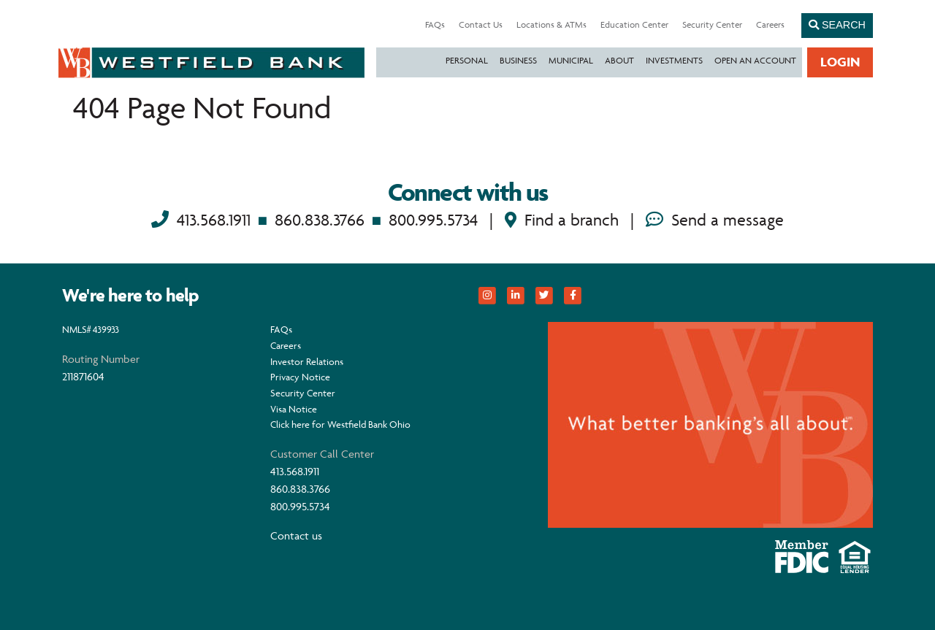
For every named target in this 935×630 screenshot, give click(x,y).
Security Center (712, 24)
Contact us (296, 535)
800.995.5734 (433, 220)
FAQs (435, 24)
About (619, 60)
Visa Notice (293, 409)
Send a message (715, 220)
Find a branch (562, 220)
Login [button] (840, 61)
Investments (674, 60)
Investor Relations (306, 361)
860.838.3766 (320, 220)
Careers (770, 24)
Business (518, 60)
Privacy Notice (300, 377)
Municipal (571, 60)
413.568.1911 (214, 220)
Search (837, 25)
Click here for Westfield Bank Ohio (340, 424)
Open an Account (755, 60)
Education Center (634, 24)
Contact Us (481, 24)
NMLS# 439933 (90, 329)
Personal (467, 60)
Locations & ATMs (551, 24)
